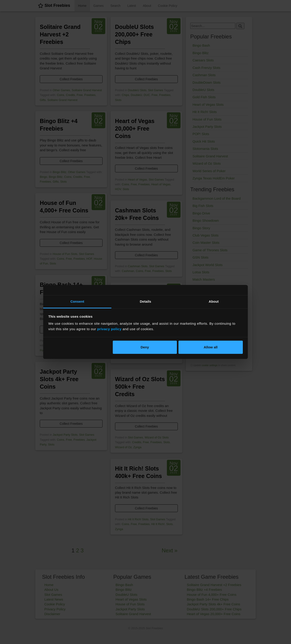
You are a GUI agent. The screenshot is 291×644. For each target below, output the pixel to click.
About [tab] (214, 301)
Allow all (211, 347)
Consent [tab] (77, 301)
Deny (144, 347)
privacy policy (109, 329)
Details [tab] (145, 301)
